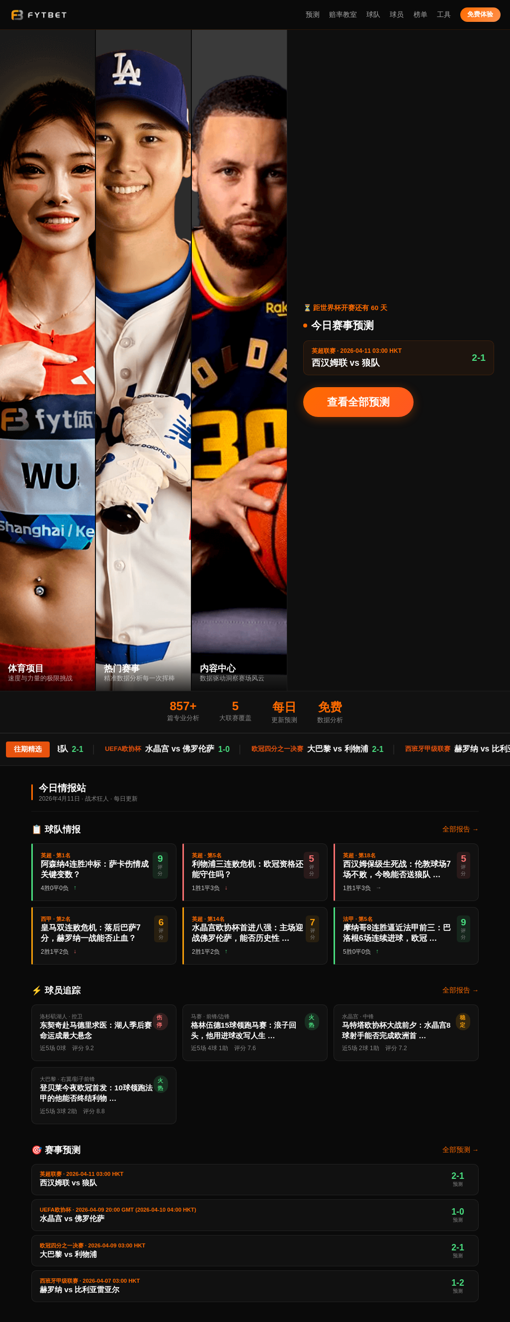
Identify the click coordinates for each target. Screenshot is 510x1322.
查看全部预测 (358, 402)
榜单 (420, 14)
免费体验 (480, 14)
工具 (444, 14)
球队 (373, 14)
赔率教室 (343, 14)
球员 (397, 14)
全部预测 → (460, 1150)
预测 (313, 14)
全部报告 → (460, 829)
